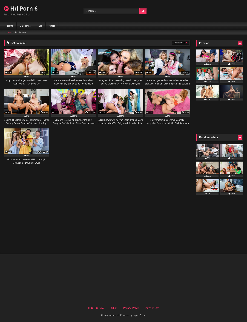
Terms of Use (151, 308)
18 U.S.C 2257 (96, 308)
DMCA (113, 308)
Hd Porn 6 (21, 8)
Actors (52, 26)
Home (10, 26)
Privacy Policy (131, 308)
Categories (25, 26)
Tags (39, 26)
